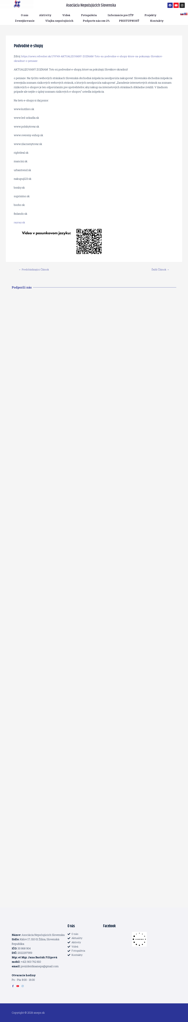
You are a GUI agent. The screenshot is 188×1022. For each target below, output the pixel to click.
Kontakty (157, 20)
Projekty (150, 15)
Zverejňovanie (24, 20)
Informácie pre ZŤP (121, 15)
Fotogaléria (89, 15)
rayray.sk (19, 222)
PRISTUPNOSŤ (129, 20)
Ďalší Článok (160, 269)
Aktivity (45, 15)
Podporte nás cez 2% (96, 20)
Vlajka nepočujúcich (59, 20)
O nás (24, 15)
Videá (66, 15)
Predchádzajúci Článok (35, 269)
